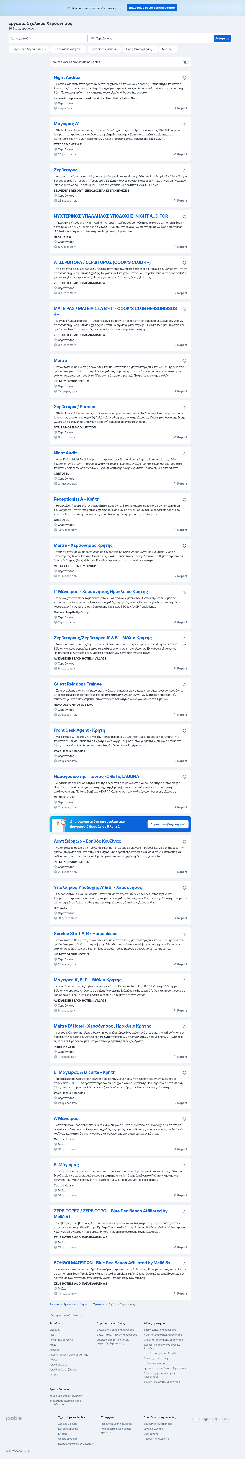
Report (180, 108)
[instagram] (206, 1419)
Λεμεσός (55, 1349)
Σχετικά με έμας (67, 1423)
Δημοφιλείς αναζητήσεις (67, 1315)
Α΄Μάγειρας (66, 1118)
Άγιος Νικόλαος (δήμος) (63, 1369)
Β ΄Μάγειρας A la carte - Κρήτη (85, 1072)
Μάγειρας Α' (66, 123)
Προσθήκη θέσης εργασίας (116, 1423)
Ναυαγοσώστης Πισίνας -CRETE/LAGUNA (96, 776)
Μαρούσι (55, 1329)
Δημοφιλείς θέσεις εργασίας (66, 1395)
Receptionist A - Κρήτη (77, 499)
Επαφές (62, 1433)
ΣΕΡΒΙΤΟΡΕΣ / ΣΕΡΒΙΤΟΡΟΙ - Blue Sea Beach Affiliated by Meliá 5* (110, 1213)
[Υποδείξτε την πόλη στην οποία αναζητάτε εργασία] (127, 38)
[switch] (186, 62)
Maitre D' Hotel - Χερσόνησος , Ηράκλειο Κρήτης (102, 1026)
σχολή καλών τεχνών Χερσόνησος (117, 1334)
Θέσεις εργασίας (68, 1438)
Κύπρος (54, 1374)
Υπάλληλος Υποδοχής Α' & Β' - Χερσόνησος (98, 887)
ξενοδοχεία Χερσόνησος (158, 1358)
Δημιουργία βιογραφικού (168, 824)
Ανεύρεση (222, 38)
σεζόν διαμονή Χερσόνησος (160, 1329)
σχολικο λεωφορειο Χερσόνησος (115, 1329)
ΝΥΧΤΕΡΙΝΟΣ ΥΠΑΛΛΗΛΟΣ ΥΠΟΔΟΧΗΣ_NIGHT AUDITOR (111, 216)
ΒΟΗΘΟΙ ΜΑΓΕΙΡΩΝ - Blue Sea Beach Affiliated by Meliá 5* (112, 1262)
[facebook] (196, 1419)
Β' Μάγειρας (66, 1164)
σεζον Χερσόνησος (155, 1363)
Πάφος (53, 1359)
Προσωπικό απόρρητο (156, 1438)
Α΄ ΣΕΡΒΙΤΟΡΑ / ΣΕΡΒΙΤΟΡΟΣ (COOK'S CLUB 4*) (102, 262)
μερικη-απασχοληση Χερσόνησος (163, 1339)
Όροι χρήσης (151, 1433)
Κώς (52, 1334)
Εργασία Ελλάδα (153, 1428)
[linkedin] (225, 1419)
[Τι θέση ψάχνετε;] (48, 38)
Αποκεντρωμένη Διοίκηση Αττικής (69, 1354)
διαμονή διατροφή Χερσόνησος (162, 1381)
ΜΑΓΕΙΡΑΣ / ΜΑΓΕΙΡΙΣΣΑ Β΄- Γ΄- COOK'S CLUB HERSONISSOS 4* (115, 311)
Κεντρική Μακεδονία (61, 1339)
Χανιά (53, 1344)
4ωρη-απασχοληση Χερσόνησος (163, 1334)
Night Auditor (67, 77)
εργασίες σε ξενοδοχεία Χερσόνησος (165, 1368)
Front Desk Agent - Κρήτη (79, 730)
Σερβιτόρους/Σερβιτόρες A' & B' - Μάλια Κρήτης (103, 637)
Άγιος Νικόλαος (58, 1364)
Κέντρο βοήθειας (68, 1428)
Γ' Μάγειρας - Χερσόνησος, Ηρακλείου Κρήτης (101, 591)
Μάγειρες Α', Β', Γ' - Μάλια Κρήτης (88, 979)
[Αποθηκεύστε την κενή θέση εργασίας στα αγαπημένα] (184, 78)
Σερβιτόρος (66, 169)
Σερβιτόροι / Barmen (74, 406)
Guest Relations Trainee (78, 684)
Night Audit (65, 452)
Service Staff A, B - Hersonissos (85, 933)
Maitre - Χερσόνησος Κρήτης (83, 545)
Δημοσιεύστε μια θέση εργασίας (152, 7)
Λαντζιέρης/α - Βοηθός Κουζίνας (87, 841)
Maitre (60, 360)
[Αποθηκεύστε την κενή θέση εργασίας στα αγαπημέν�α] (184, 777)
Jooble (26, 1451)
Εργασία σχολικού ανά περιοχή (76, 1443)
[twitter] (216, 1419)
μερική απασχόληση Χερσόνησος (163, 1353)
